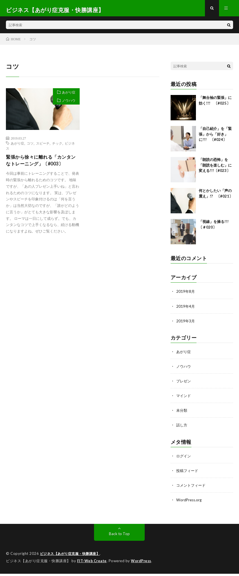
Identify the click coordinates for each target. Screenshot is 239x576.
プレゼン (184, 384)
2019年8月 (185, 294)
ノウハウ (66, 106)
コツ (30, 146)
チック (57, 146)
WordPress (142, 563)
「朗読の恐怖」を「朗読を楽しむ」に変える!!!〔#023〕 (215, 168)
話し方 (182, 428)
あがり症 (66, 96)
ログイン (184, 458)
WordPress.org (189, 502)
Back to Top (119, 536)
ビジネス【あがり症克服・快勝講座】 (72, 556)
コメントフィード (192, 488)
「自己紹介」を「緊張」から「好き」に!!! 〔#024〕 (215, 137)
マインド (184, 398)
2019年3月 (185, 324)
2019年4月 (185, 309)
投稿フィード (188, 473)
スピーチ (43, 146)
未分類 (182, 413)
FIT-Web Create (92, 563)
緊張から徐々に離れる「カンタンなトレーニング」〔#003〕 (42, 164)
